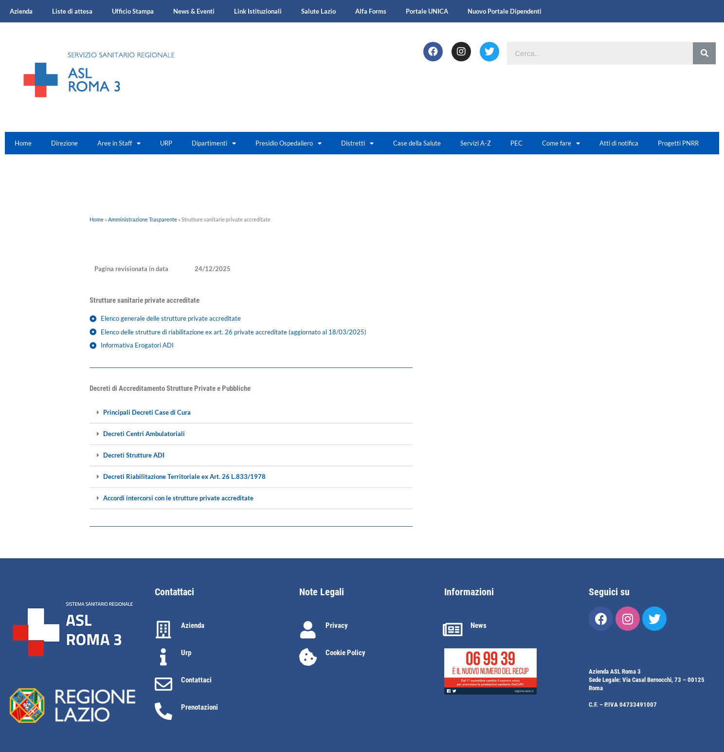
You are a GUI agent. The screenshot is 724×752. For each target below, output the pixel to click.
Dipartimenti (214, 143)
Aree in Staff (119, 143)
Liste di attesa (72, 11)
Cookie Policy (345, 652)
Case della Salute (417, 143)
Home (23, 143)
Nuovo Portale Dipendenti (505, 11)
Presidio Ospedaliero (288, 143)
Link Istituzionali (258, 11)
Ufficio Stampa (133, 11)
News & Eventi (194, 11)
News (479, 625)
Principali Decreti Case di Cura (147, 412)
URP (166, 143)
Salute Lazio (318, 11)
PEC (516, 143)
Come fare (561, 143)
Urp (186, 652)
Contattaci (196, 680)
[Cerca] (704, 53)
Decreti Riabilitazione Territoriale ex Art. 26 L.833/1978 (184, 477)
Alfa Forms (370, 11)
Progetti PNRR (678, 143)
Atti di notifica (618, 143)
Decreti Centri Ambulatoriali (144, 434)
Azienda (21, 11)
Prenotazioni (199, 707)
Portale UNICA (427, 11)
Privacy (337, 625)
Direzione (64, 143)
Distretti (357, 143)
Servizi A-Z (475, 143)
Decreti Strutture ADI (133, 455)
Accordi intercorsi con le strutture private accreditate (178, 498)
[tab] (251, 412)
